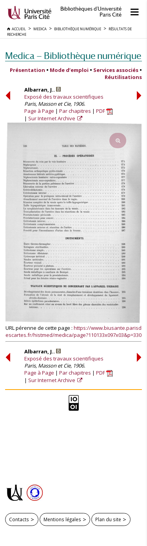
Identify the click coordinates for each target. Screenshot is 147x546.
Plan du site (108, 519)
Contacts (19, 519)
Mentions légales (62, 519)
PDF (104, 110)
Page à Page (39, 110)
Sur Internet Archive (52, 118)
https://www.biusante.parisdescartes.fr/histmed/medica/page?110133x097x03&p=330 (73, 331)
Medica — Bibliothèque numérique (73, 55)
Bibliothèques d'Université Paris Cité (91, 12)
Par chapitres (75, 110)
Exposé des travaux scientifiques (63, 96)
